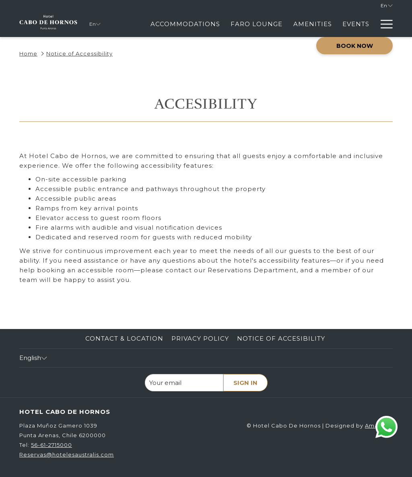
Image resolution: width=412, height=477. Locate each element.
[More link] (384, 24)
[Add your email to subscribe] (184, 382)
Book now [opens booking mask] (354, 45)
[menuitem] (185, 24)
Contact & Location (124, 338)
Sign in (245, 383)
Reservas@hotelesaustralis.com (66, 454)
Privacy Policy (200, 338)
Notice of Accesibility (281, 338)
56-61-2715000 (51, 445)
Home (28, 53)
